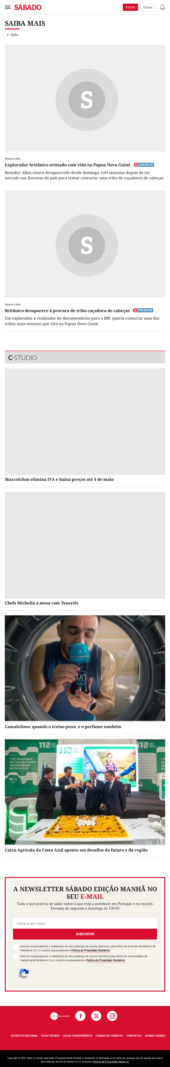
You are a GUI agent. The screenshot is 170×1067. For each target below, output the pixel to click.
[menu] (8, 7)
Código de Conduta (109, 1035)
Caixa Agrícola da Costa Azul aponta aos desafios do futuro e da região (76, 850)
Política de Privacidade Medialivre (90, 950)
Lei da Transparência (77, 1035)
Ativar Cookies (155, 1035)
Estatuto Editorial (24, 1035)
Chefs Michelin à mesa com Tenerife (41, 603)
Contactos (134, 1035)
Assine (130, 7)
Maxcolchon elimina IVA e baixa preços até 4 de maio (59, 479)
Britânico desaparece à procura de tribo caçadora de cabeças (67, 310)
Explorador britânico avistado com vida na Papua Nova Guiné (68, 165)
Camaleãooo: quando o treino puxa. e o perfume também (63, 726)
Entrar (148, 7)
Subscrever (85, 934)
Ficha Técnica (50, 1035)
